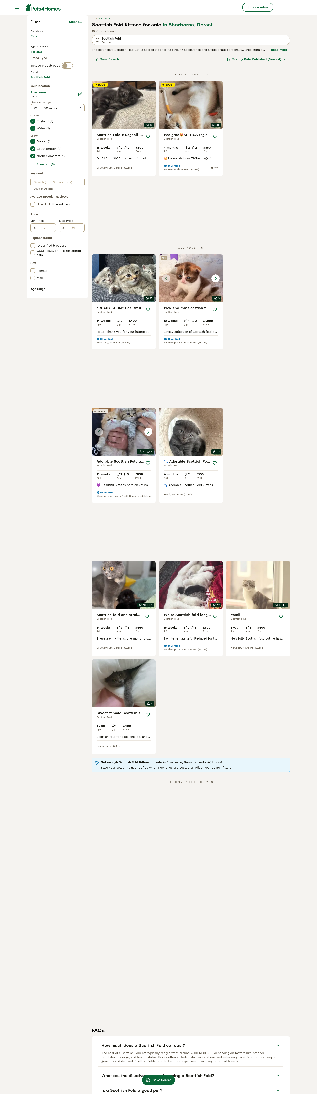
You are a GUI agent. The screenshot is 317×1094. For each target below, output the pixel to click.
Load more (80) (70, 258)
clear (78, 166)
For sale (40, 132)
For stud (40, 142)
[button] (191, 286)
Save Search (107, 132)
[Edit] (80, 276)
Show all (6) (45, 346)
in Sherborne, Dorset (188, 98)
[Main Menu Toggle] (17, 7)
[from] (46, 409)
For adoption (64, 132)
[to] (74, 409)
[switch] (67, 157)
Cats (35, 113)
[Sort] (256, 132)
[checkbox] (33, 185)
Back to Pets (41, 104)
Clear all (75, 95)
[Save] (148, 209)
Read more (279, 123)
